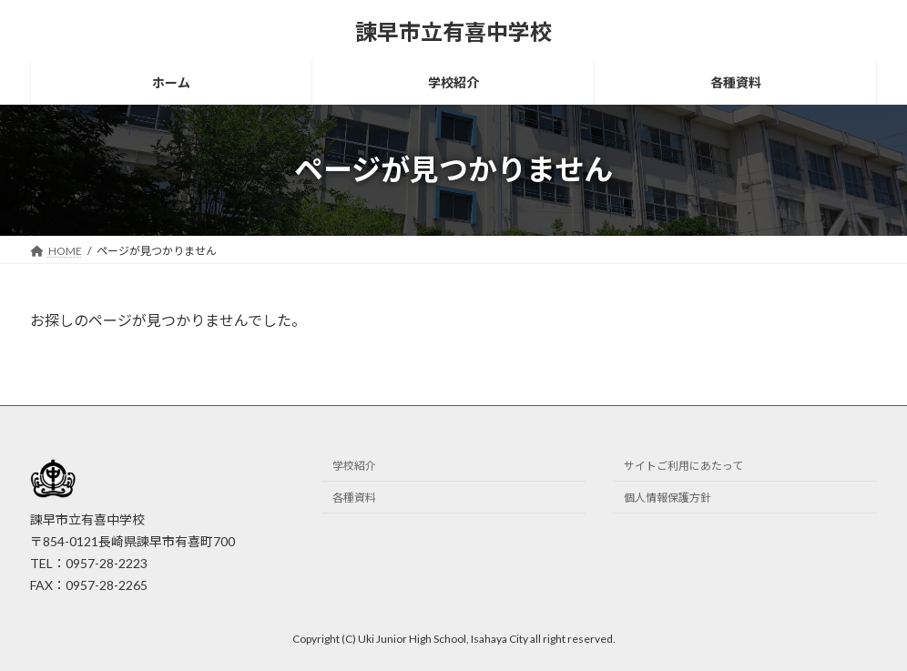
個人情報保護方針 (667, 497)
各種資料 (354, 497)
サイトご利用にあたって (683, 466)
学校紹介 (354, 466)
